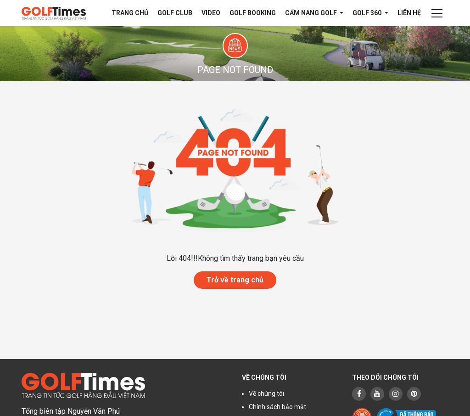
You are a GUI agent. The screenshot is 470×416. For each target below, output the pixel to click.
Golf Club (174, 13)
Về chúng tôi (266, 393)
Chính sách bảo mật (277, 406)
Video (210, 13)
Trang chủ (130, 13)
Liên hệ (409, 13)
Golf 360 (367, 13)
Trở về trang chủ (235, 279)
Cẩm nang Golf (311, 13)
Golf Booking (252, 13)
